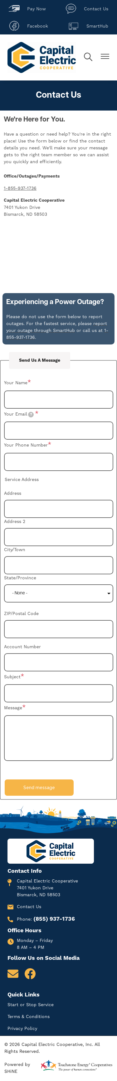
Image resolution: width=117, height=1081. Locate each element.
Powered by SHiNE (17, 1068)
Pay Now (27, 8)
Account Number (22, 646)
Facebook (28, 25)
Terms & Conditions (28, 1016)
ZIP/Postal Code (21, 613)
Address (12, 493)
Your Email (19, 414)
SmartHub (88, 25)
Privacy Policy (22, 1028)
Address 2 (14, 521)
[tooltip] (31, 414)
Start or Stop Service (30, 1004)
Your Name (15, 382)
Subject (12, 676)
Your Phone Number (26, 444)
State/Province (20, 577)
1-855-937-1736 (20, 188)
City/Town (14, 549)
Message (13, 707)
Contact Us (87, 8)
